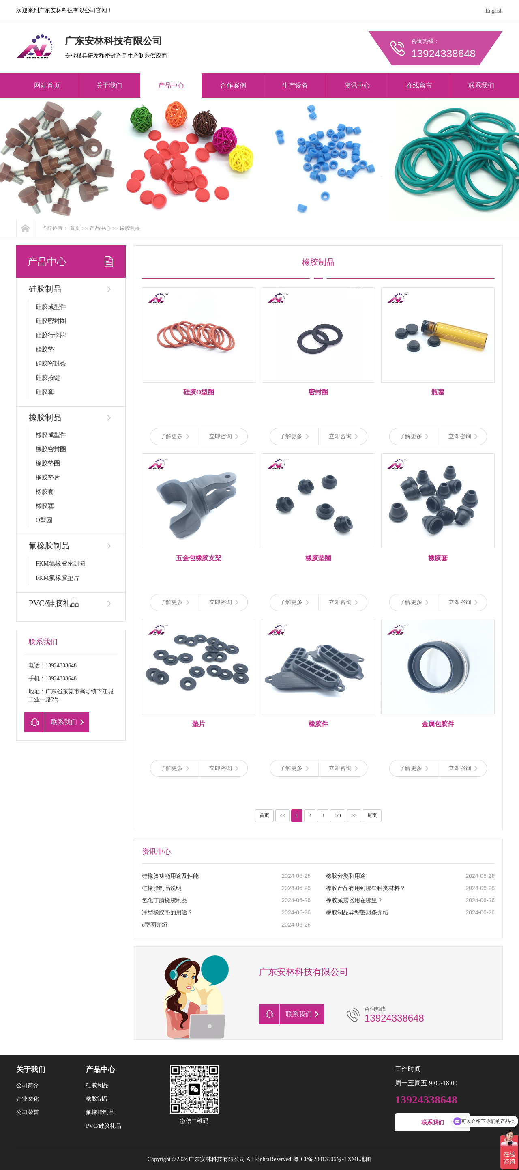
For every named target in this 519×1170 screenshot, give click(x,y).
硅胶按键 (48, 377)
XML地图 (359, 1159)
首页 (75, 228)
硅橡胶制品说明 (162, 888)
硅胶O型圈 (198, 392)
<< (282, 815)
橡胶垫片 (48, 477)
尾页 (372, 815)
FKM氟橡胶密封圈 (61, 563)
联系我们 (481, 85)
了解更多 (174, 436)
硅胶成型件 (51, 306)
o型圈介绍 (154, 925)
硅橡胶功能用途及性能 (170, 876)
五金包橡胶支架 (198, 558)
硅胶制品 (45, 288)
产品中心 (171, 85)
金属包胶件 (438, 723)
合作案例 (233, 85)
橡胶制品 (130, 228)
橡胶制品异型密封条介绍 (357, 913)
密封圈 (318, 392)
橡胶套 (45, 491)
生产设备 (295, 85)
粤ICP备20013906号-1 (319, 1159)
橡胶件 (318, 723)
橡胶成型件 (51, 435)
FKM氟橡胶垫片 (57, 577)
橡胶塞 (45, 506)
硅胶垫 (45, 349)
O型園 (44, 520)
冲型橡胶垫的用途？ (167, 913)
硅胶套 (45, 392)
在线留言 (419, 85)
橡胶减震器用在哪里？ (354, 900)
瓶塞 (437, 392)
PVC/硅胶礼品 (54, 603)
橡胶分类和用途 (346, 876)
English (494, 11)
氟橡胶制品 (49, 545)
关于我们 (109, 85)
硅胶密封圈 (51, 321)
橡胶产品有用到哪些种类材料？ (365, 888)
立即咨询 (223, 436)
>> (354, 815)
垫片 (198, 723)
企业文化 (27, 1099)
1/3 (338, 815)
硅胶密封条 (51, 363)
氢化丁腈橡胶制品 (164, 900)
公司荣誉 (27, 1112)
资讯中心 (357, 85)
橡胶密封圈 (51, 449)
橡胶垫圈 (48, 463)
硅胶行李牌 (51, 335)
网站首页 (47, 85)
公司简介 (27, 1085)
